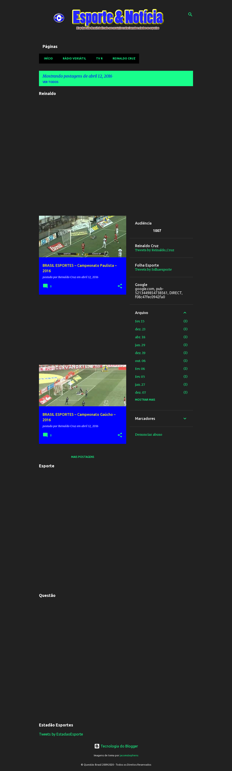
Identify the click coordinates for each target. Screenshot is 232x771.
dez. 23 (140, 329)
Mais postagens (82, 456)
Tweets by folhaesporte (153, 269)
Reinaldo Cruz (122, 58)
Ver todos (50, 81)
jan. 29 (140, 345)
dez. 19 (140, 353)
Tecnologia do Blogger (116, 746)
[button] (120, 286)
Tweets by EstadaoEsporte (61, 734)
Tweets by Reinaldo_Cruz (154, 250)
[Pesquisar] (190, 14)
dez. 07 (140, 392)
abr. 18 (140, 337)
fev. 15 (140, 321)
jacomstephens (129, 755)
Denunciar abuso (148, 435)
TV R (98, 58)
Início (47, 58)
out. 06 (140, 361)
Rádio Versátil (73, 58)
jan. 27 (140, 385)
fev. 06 (140, 369)
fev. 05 (140, 377)
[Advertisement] (81, 329)
